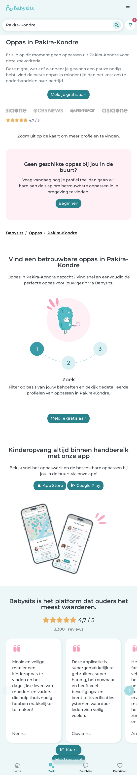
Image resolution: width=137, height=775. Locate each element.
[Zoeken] (117, 25)
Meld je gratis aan (68, 94)
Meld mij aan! (68, 759)
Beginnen (68, 203)
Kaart (68, 749)
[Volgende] (129, 690)
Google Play (85, 485)
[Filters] (130, 25)
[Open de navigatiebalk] (127, 7)
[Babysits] (20, 7)
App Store (50, 485)
